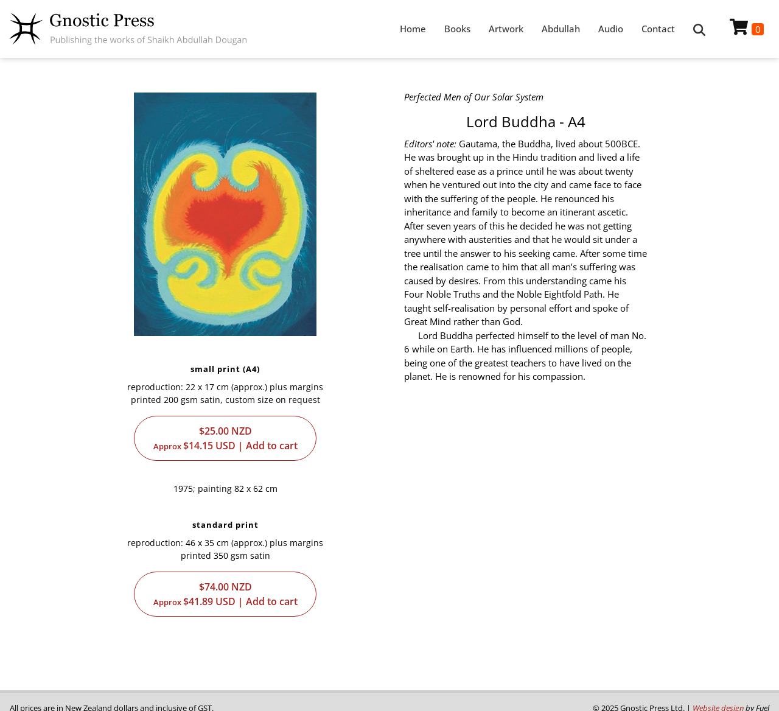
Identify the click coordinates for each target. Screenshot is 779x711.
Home (413, 29)
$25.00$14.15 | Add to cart (225, 438)
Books (457, 29)
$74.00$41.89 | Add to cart (225, 594)
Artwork (506, 29)
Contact (658, 29)
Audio (610, 29)
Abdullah (561, 29)
